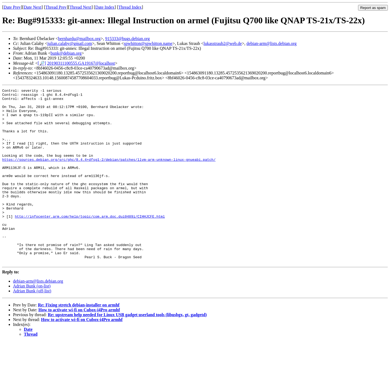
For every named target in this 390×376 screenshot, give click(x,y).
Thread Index (130, 7)
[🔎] (42, 63)
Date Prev (12, 7)
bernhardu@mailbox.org (79, 38)
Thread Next (80, 7)
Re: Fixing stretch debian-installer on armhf (78, 340)
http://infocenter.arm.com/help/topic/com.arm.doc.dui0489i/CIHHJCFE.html (90, 242)
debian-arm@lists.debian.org (271, 43)
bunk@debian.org (66, 53)
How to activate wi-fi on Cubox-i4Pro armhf (79, 344)
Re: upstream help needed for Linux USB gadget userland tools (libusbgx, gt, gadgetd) (127, 349)
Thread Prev (56, 7)
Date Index (105, 7)
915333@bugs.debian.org (127, 38)
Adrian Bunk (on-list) (32, 321)
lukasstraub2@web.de (223, 43)
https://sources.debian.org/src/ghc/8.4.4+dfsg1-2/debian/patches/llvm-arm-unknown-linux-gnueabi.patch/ (109, 174)
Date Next (32, 7)
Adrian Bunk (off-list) (32, 325)
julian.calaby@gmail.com (69, 43)
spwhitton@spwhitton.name (148, 43)
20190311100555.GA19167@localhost (81, 63)
